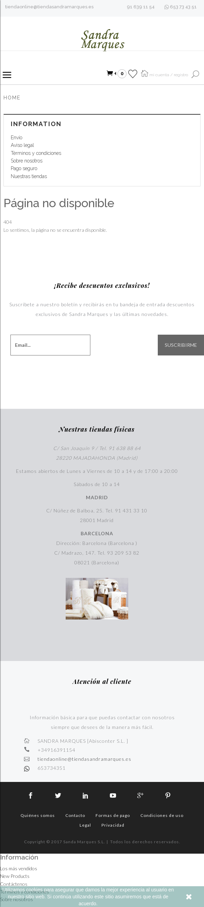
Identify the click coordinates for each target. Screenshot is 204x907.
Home (12, 97)
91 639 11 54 (141, 6)
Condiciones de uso (161, 815)
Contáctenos (13, 884)
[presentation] (137, 371)
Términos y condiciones (36, 153)
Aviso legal (22, 145)
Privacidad (112, 825)
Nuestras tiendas (29, 176)
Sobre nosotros (26, 161)
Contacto (75, 815)
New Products (15, 876)
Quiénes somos (38, 815)
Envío (16, 137)
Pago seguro (24, 168)
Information (36, 123)
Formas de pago (113, 815)
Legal (85, 825)
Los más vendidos (18, 868)
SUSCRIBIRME (181, 345)
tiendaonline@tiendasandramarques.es (49, 6)
